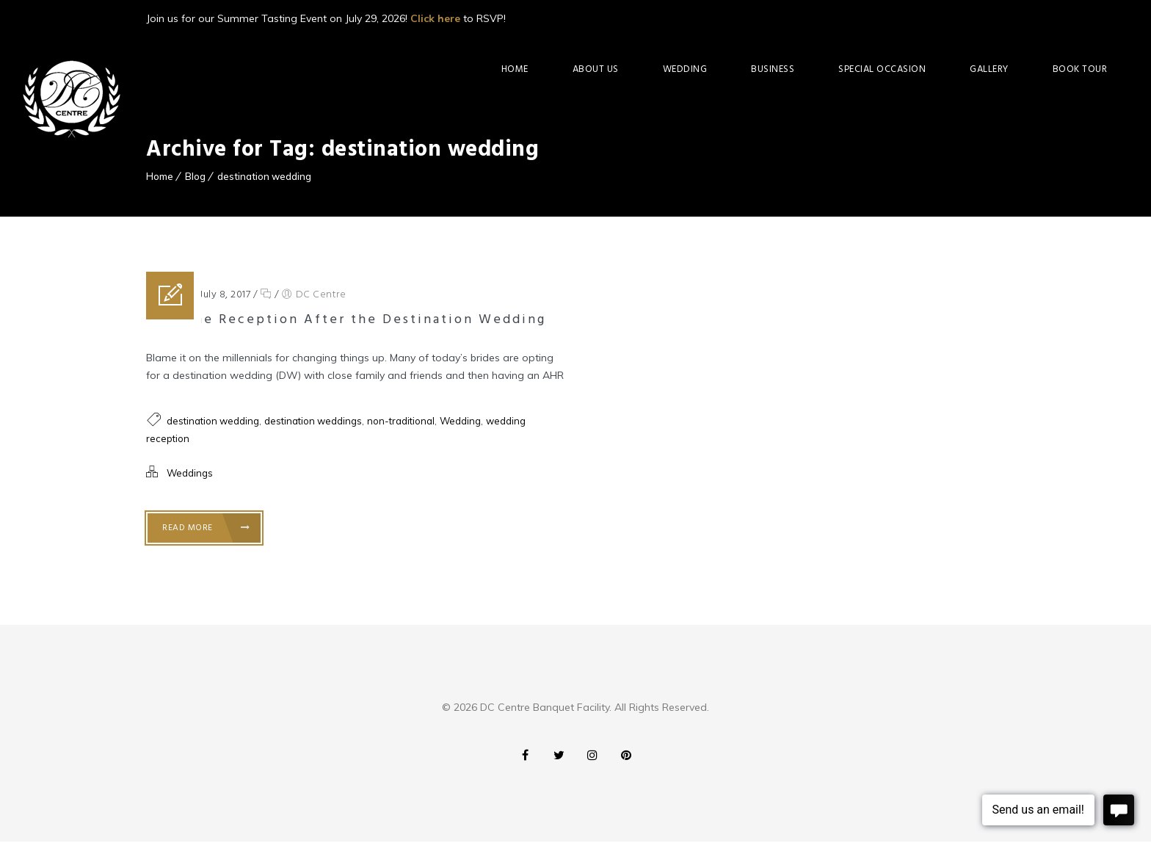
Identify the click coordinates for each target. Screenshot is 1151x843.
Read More (206, 528)
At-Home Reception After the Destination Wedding (346, 319)
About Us (596, 69)
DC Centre (321, 294)
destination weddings (313, 421)
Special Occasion (882, 69)
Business (772, 69)
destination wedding (264, 176)
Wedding (685, 69)
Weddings (190, 473)
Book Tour (1080, 69)
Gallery (989, 69)
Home (515, 69)
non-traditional (401, 421)
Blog (195, 176)
